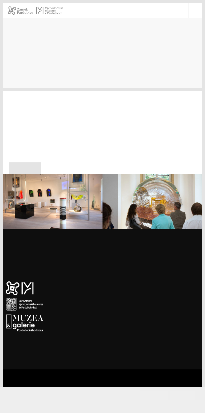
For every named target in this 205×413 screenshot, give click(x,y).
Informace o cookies (102, 404)
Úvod (10, 64)
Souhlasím (159, 395)
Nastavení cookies (23, 357)
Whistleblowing (177, 372)
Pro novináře (56, 64)
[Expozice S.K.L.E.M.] (52, 208)
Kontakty (29, 64)
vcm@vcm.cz (174, 331)
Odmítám (182, 395)
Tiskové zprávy (87, 64)
